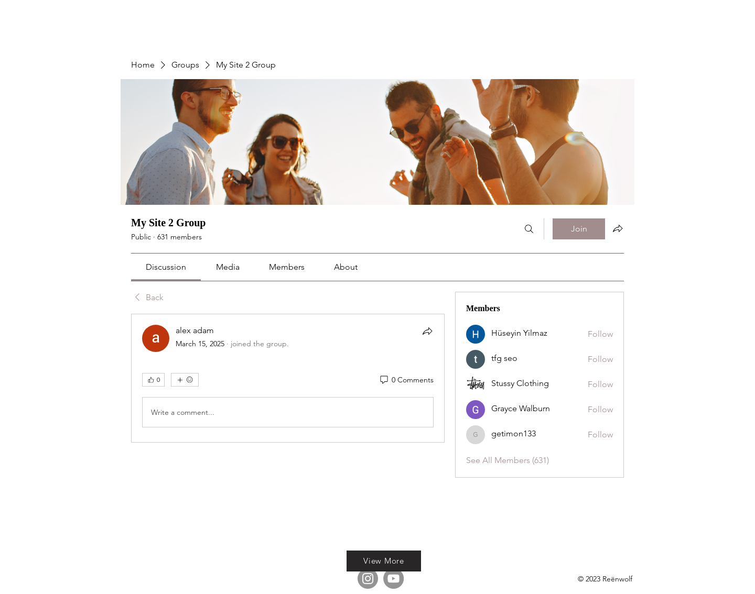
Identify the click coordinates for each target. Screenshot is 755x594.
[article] (288, 378)
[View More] (384, 561)
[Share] (427, 331)
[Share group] (617, 228)
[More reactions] (185, 380)
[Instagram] (368, 578)
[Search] (529, 228)
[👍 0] (153, 380)
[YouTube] (393, 578)
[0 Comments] (406, 380)
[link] (166, 267)
